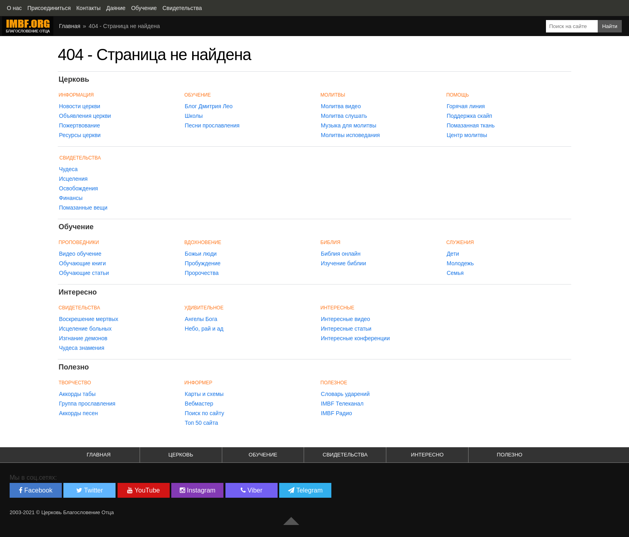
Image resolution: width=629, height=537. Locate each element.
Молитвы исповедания (350, 135)
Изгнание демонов (83, 338)
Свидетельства (80, 158)
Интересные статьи (346, 328)
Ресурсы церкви (80, 135)
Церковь (180, 455)
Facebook (36, 490)
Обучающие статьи (84, 273)
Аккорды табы (77, 394)
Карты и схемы (204, 394)
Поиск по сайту (204, 413)
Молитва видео (341, 106)
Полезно (510, 455)
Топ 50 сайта (201, 423)
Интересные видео (345, 319)
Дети (452, 253)
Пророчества (202, 273)
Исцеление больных (85, 328)
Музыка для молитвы (348, 125)
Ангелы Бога (201, 319)
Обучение (263, 455)
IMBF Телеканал (342, 403)
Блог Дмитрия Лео (209, 106)
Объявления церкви (85, 116)
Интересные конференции (355, 338)
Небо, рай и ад (204, 328)
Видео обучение (80, 253)
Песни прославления (212, 125)
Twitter (89, 490)
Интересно (427, 455)
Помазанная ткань (470, 125)
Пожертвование (79, 125)
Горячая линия (465, 106)
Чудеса (68, 169)
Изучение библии (343, 263)
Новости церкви (79, 106)
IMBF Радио (336, 413)
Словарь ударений (345, 394)
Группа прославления (87, 403)
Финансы (71, 198)
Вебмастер (199, 403)
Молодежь (460, 263)
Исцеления (73, 179)
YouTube (143, 490)
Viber (252, 490)
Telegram (305, 490)
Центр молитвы (466, 135)
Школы (194, 116)
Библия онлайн (341, 253)
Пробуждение (203, 263)
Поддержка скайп (469, 116)
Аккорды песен (78, 413)
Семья (454, 273)
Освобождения (78, 188)
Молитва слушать (344, 116)
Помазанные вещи (83, 207)
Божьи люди (201, 253)
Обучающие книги (82, 263)
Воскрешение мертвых (88, 319)
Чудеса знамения (81, 348)
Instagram (198, 490)
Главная (99, 455)
